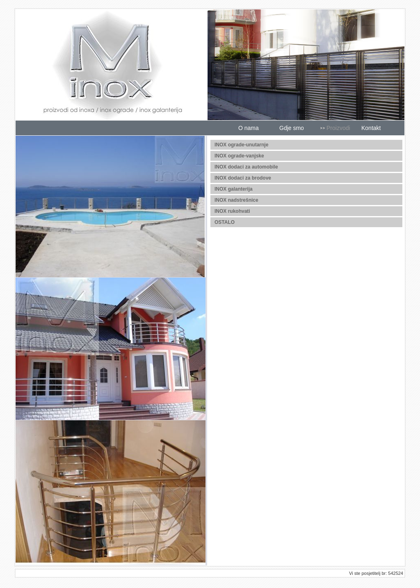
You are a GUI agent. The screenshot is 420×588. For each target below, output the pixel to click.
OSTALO (225, 222)
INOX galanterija (234, 189)
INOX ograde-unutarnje (241, 145)
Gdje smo (291, 128)
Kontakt (371, 128)
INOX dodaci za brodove (243, 178)
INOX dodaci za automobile (246, 167)
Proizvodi (338, 128)
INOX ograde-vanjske (239, 156)
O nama (248, 128)
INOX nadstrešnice (236, 200)
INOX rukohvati (232, 211)
